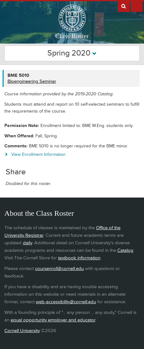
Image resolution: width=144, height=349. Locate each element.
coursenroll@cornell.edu (59, 269)
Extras (136, 6)
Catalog (125, 250)
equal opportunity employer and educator (53, 320)
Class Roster (72, 36)
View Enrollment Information (38, 154)
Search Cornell (124, 6)
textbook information (79, 258)
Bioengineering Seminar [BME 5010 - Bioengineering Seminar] (32, 81)
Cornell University (22, 331)
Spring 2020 (72, 53)
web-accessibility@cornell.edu (66, 302)
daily (27, 243)
